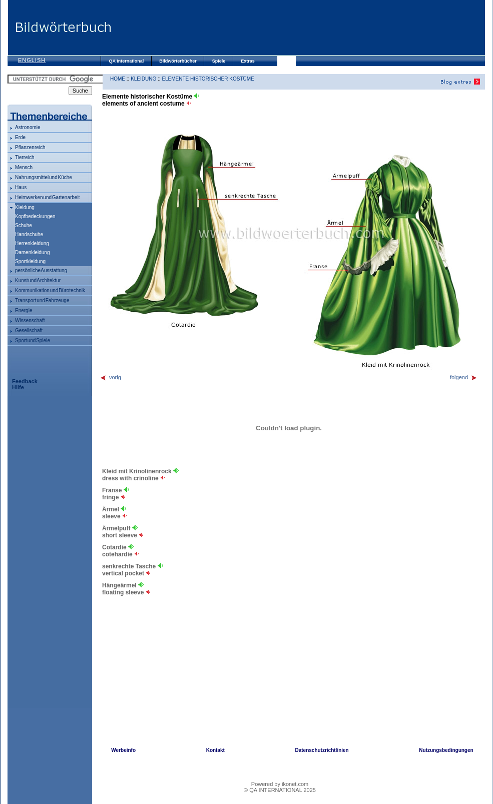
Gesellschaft (29, 330)
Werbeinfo (123, 750)
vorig (110, 377)
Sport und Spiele (32, 340)
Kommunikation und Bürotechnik (50, 290)
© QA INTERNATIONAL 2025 (280, 790)
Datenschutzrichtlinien (321, 750)
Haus (21, 187)
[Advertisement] (298, 27)
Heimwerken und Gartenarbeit (47, 197)
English (32, 60)
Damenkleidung (32, 252)
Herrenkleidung (32, 243)
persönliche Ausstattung (41, 270)
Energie (23, 310)
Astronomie (28, 127)
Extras (248, 61)
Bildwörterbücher (178, 61)
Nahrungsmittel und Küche (43, 177)
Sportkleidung (30, 261)
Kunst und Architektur (38, 280)
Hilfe (18, 387)
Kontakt (215, 750)
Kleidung (25, 207)
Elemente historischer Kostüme (208, 79)
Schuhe (23, 225)
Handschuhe (29, 234)
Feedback (25, 381)
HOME (117, 79)
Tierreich (25, 157)
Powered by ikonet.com (279, 784)
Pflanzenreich (30, 147)
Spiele (219, 61)
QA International (126, 61)
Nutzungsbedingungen (446, 750)
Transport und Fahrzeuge (42, 300)
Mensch (24, 167)
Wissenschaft (30, 320)
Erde (20, 137)
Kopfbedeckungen (35, 216)
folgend (463, 377)
